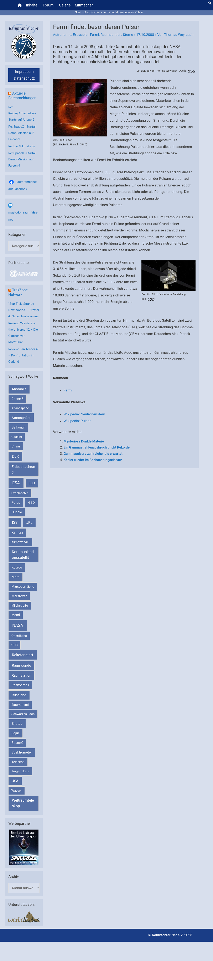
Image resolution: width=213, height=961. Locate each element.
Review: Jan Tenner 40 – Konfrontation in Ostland (23, 355)
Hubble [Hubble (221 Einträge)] (16, 512)
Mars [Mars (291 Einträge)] (15, 577)
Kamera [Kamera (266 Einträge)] (17, 533)
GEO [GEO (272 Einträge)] (31, 503)
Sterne (128, 34)
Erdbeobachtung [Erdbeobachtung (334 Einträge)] (23, 469)
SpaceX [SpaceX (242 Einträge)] (17, 743)
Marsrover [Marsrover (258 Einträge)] (19, 596)
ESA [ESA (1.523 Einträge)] (16, 482)
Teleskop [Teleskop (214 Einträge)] (18, 762)
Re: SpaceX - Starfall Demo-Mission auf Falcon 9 (22, 133)
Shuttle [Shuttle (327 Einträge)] (17, 724)
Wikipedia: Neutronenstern (84, 414)
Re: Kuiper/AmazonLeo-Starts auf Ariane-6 (22, 113)
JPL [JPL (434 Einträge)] (29, 522)
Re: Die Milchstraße (21, 146)
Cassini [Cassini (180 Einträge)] (16, 437)
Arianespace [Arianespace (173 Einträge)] (20, 408)
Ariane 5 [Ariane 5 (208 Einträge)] (17, 399)
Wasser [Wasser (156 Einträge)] (16, 790)
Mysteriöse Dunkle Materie (84, 441)
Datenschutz (24, 78)
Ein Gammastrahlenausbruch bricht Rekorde (97, 447)
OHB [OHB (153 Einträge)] (14, 645)
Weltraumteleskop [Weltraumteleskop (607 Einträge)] (23, 803)
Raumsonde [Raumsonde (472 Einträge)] (21, 665)
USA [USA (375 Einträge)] (15, 781)
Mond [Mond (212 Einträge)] (15, 615)
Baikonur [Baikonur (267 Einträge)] (18, 427)
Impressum (24, 71)
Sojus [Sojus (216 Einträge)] (15, 733)
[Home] (20, 5)
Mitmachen (84, 5)
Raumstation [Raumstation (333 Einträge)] (21, 675)
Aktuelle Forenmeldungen (22, 95)
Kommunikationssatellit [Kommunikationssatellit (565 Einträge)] (23, 555)
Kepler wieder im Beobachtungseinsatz (93, 460)
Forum (48, 5)
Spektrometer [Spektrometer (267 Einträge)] (22, 752)
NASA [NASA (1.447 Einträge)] (17, 625)
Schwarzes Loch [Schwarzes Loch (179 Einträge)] (23, 714)
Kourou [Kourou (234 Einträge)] (16, 567)
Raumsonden (110, 34)
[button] (210, 3)
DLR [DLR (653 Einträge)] (15, 456)
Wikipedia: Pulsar (77, 421)
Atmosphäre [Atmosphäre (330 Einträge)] (21, 418)
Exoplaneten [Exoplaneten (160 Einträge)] (20, 493)
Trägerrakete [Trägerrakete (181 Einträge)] (20, 771)
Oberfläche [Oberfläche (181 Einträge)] (19, 636)
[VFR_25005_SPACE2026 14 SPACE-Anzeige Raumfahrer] (23, 847)
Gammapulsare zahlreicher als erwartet (93, 454)
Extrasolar (80, 34)
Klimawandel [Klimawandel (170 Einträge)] (20, 542)
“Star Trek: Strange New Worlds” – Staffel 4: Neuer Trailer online (23, 310)
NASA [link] (191, 70)
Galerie (65, 5)
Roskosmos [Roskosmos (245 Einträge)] (20, 685)
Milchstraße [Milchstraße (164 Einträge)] (19, 605)
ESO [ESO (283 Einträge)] (32, 483)
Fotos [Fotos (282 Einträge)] (16, 503)
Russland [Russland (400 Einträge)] (19, 695)
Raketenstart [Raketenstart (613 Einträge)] (22, 655)
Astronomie (62, 34)
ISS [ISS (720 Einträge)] (15, 522)
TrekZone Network (18, 292)
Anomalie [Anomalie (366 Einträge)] (19, 389)
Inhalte (31, 5)
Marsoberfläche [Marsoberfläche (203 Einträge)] (22, 587)
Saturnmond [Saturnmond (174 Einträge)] (20, 705)
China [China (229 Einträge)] (15, 446)
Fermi (94, 34)
